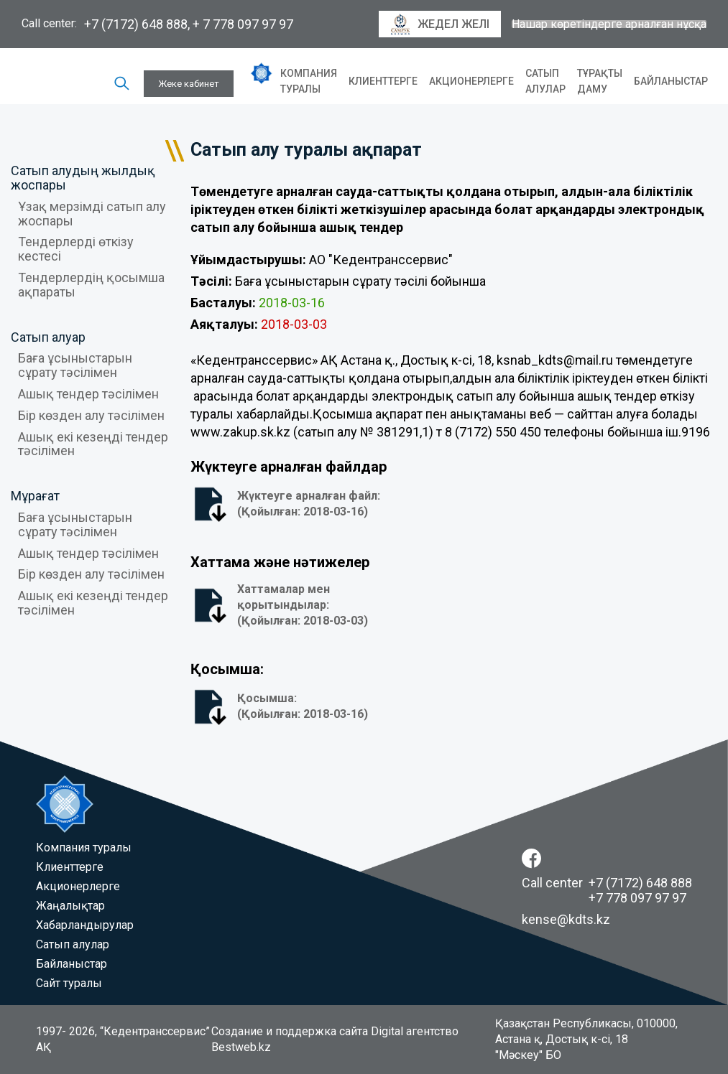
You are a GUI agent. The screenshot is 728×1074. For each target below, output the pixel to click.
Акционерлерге (471, 81)
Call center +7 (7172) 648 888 (607, 882)
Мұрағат (35, 495)
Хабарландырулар (85, 925)
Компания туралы (308, 81)
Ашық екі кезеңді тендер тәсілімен (93, 444)
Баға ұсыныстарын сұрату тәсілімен (75, 365)
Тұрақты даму (599, 81)
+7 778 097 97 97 (637, 897)
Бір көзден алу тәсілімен (91, 415)
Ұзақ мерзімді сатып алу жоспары (92, 213)
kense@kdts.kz (566, 919)
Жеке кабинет (188, 83)
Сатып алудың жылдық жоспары (83, 177)
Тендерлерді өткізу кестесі (76, 248)
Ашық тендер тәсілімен (88, 393)
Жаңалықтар (70, 905)
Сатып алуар (48, 337)
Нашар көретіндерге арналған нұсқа (609, 24)
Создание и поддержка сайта (289, 1031)
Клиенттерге (383, 81)
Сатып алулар (545, 81)
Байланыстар (671, 81)
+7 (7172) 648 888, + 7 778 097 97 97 (188, 24)
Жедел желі (439, 24)
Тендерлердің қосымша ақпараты (91, 284)
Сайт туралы (69, 983)
